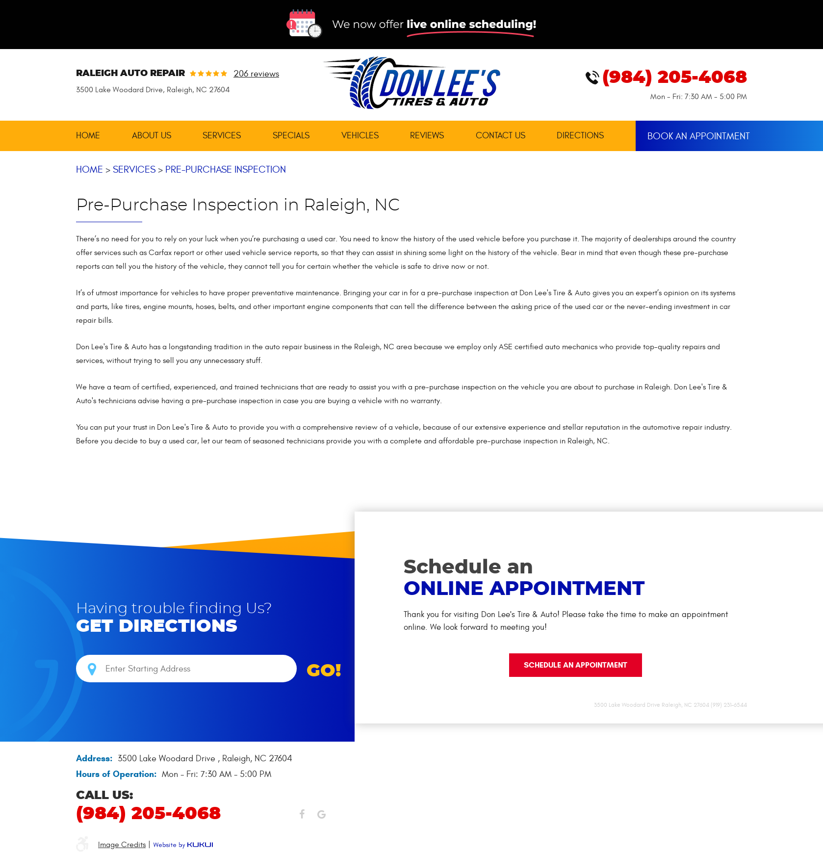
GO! (324, 671)
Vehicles (360, 135)
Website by (183, 845)
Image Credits (122, 845)
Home (88, 135)
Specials (291, 135)
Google (321, 816)
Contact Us (500, 135)
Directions (580, 135)
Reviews (427, 135)
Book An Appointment (697, 135)
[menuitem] (88, 136)
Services (222, 135)
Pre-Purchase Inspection (225, 169)
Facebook (301, 816)
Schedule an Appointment (575, 665)
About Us (151, 135)
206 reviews (256, 74)
